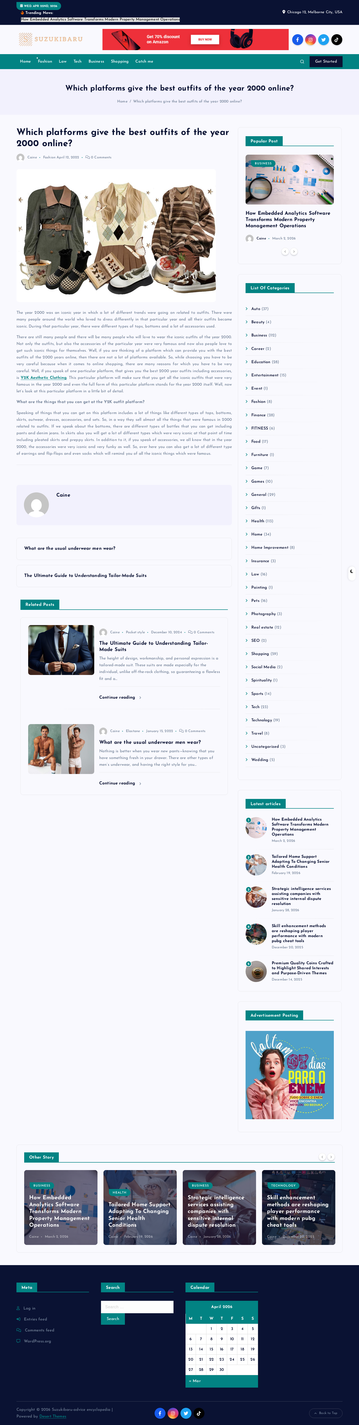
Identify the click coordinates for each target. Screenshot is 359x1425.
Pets (255, 601)
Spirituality (261, 680)
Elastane (133, 731)
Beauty (258, 322)
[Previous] (285, 251)
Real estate (262, 628)
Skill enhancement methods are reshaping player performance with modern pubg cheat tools (298, 1211)
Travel (257, 734)
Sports (257, 694)
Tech (78, 62)
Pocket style (135, 632)
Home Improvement (269, 548)
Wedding (259, 760)
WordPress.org (37, 1341)
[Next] (294, 251)
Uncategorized (265, 747)
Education (260, 362)
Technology (261, 720)
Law (63, 62)
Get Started (326, 62)
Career (257, 349)
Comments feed (39, 1330)
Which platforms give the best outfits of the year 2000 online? (187, 102)
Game (257, 468)
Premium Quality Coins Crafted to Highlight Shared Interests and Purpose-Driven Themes (303, 968)
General (258, 495)
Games (257, 482)
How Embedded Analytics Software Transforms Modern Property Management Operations (288, 219)
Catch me (144, 62)
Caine (26, 157)
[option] (290, 199)
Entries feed (35, 1319)
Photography (263, 614)
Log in (29, 1309)
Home (25, 62)
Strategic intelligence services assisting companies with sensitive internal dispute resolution (216, 1211)
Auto (255, 309)
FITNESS (259, 429)
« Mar (195, 1381)
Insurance (260, 561)
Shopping (120, 62)
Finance (258, 415)
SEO (255, 641)
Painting (259, 588)
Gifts (255, 508)
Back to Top (325, 1413)
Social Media (263, 667)
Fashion (45, 62)
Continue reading (120, 697)
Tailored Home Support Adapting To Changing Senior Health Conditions (301, 862)
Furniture (259, 455)
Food (256, 442)
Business (96, 62)
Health (257, 521)
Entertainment (264, 375)
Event (256, 389)
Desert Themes (52, 1417)
